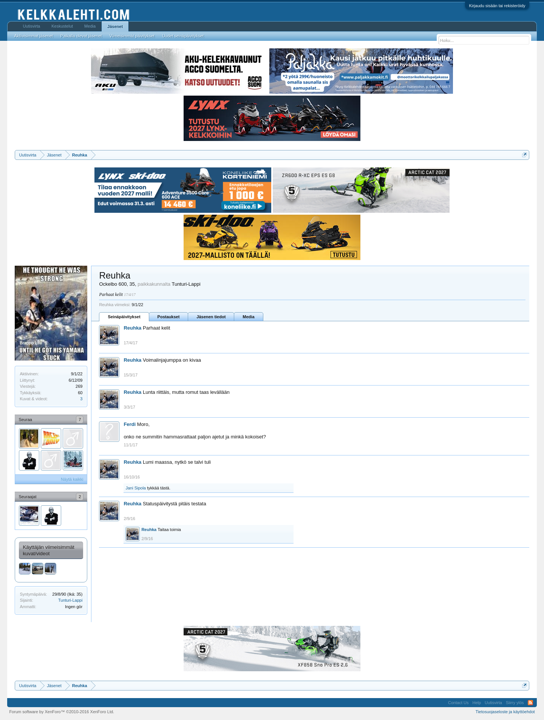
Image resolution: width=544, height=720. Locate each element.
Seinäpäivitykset (124, 316)
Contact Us (458, 702)
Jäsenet (115, 26)
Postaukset (169, 316)
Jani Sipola (135, 488)
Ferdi (130, 424)
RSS (530, 702)
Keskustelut (62, 26)
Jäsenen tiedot (211, 316)
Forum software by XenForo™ (61, 711)
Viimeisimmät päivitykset (132, 36)
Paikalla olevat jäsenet (81, 36)
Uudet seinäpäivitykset (183, 36)
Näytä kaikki (72, 479)
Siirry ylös (515, 702)
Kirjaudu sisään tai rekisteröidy (497, 5)
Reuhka (132, 328)
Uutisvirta (31, 26)
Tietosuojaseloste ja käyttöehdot (505, 711)
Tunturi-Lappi (70, 600)
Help (476, 702)
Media (248, 316)
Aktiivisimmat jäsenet (33, 36)
